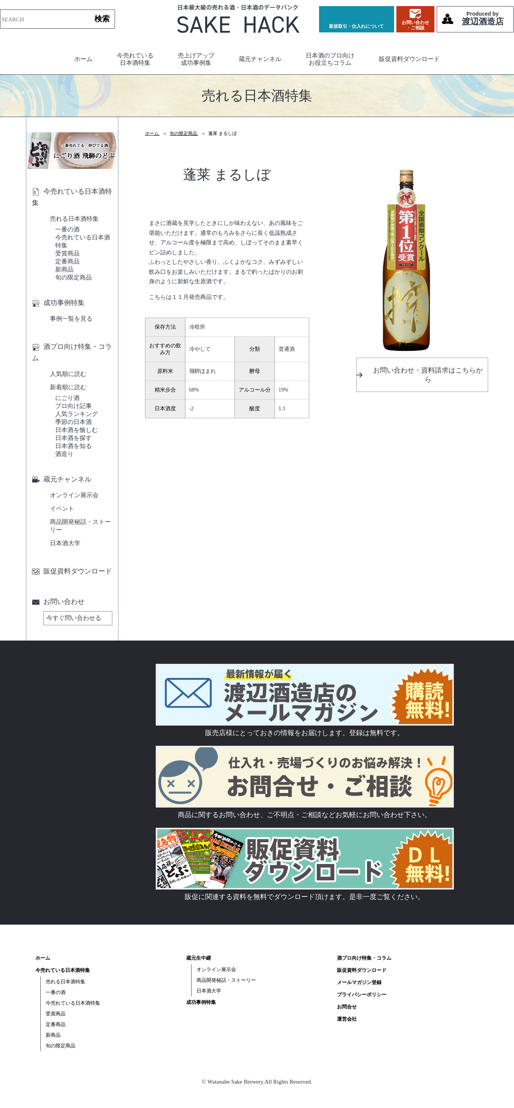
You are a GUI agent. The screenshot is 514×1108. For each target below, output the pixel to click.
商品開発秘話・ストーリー (80, 526)
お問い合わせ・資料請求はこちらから (428, 374)
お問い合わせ (58, 601)
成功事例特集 (58, 303)
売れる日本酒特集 (74, 218)
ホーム (83, 59)
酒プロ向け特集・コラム (72, 352)
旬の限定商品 (73, 277)
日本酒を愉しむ (76, 430)
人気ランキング (76, 414)
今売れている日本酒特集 (135, 59)
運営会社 (347, 1019)
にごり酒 (67, 398)
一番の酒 (67, 229)
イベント (62, 508)
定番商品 (67, 261)
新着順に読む (68, 387)
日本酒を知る (73, 446)
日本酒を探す (73, 438)
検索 (102, 18)
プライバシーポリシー (361, 994)
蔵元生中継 (198, 958)
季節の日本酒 (73, 422)
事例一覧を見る (71, 318)
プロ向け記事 (73, 406)
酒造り (64, 454)
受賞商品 (67, 253)
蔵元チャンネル (260, 59)
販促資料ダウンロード (409, 59)
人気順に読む (68, 374)
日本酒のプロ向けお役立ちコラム (330, 59)
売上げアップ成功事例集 (196, 59)
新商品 (64, 269)
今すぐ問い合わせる (73, 618)
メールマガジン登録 (359, 982)
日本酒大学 (65, 543)
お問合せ (347, 1007)
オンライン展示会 (74, 495)
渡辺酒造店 (482, 19)
